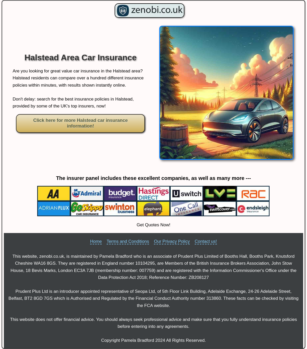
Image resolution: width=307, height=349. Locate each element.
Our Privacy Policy (172, 241)
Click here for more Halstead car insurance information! (80, 123)
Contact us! (206, 241)
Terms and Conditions (128, 241)
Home (96, 241)
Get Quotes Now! (153, 224)
